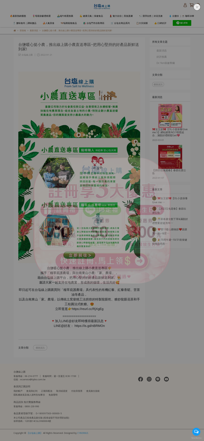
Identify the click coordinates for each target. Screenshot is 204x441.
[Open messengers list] (196, 432)
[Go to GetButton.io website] (196, 438)
